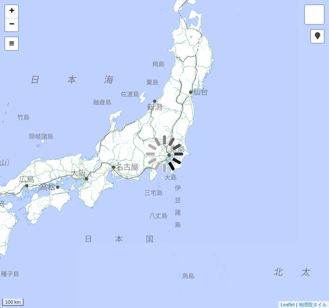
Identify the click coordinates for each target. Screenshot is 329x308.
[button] (317, 36)
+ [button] (12, 11)
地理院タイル (313, 304)
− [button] (12, 24)
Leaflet (288, 304)
